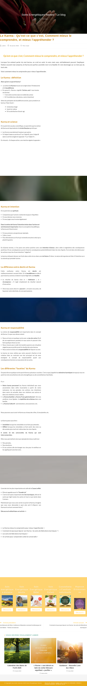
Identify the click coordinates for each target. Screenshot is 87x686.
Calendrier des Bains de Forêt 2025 (17, 667)
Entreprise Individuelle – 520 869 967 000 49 (55, 684)
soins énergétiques (26, 375)
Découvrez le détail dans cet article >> (13, 511)
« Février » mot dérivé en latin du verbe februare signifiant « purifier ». (44, 668)
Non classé (45, 19)
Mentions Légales (55, 683)
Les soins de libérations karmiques (15, 534)
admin (4, 45)
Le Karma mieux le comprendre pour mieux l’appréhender (23, 528)
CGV (61, 683)
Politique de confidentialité (69, 683)
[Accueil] (39, 19)
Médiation (78, 683)
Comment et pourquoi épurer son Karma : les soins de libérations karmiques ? (30, 531)
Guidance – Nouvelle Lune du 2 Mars (69, 667)
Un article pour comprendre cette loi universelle (20, 537)
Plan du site (47, 683)
